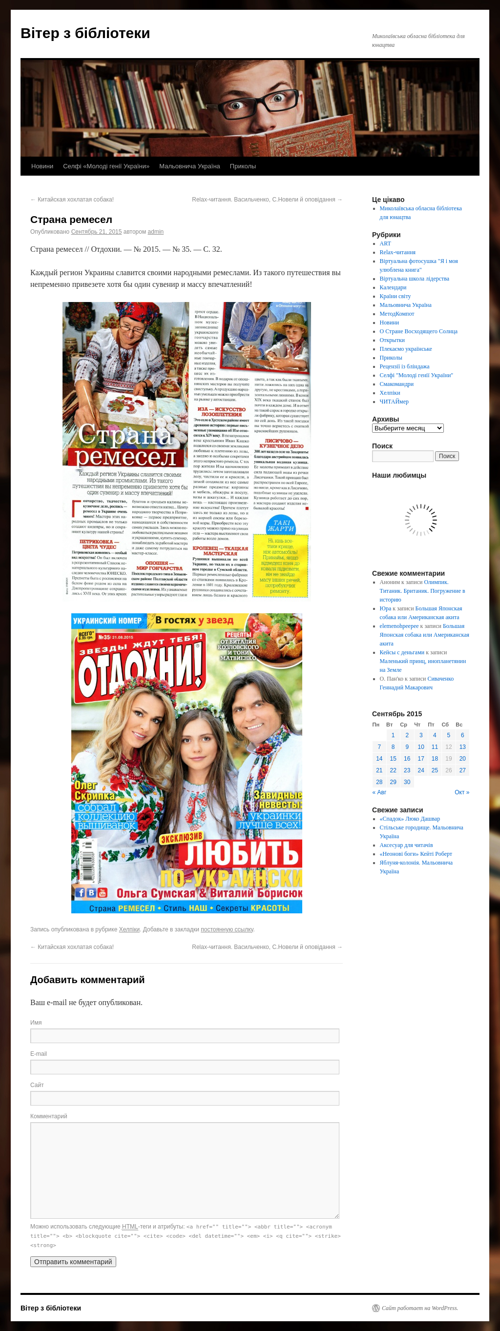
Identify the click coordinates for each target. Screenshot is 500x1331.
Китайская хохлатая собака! (72, 199)
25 (435, 770)
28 (379, 782)
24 (421, 770)
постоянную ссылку (227, 929)
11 (435, 747)
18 (435, 758)
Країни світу (395, 296)
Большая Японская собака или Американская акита (424, 635)
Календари (393, 287)
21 (379, 770)
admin (156, 231)
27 (462, 770)
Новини (42, 166)
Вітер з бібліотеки (85, 33)
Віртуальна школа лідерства (415, 278)
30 (407, 782)
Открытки (392, 340)
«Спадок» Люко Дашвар (410, 818)
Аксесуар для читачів (406, 845)
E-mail (38, 1053)
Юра (386, 608)
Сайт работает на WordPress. (420, 1308)
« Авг (380, 792)
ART (385, 243)
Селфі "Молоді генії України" (417, 375)
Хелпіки (129, 929)
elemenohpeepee (399, 626)
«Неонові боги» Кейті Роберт (416, 853)
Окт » (462, 792)
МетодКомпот (397, 313)
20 (462, 758)
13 (462, 747)
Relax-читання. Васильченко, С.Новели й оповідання (267, 199)
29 (393, 782)
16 (407, 758)
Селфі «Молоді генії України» (106, 166)
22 (393, 770)
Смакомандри (397, 384)
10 (421, 747)
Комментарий (48, 1116)
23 (407, 770)
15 (393, 758)
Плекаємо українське (406, 348)
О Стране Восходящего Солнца (419, 331)
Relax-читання (398, 252)
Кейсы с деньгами (402, 652)
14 (379, 758)
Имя (36, 1022)
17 (421, 758)
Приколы (243, 166)
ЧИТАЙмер (394, 401)
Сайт (37, 1085)
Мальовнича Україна (189, 166)
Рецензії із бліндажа (405, 366)
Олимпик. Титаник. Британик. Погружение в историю (422, 591)
